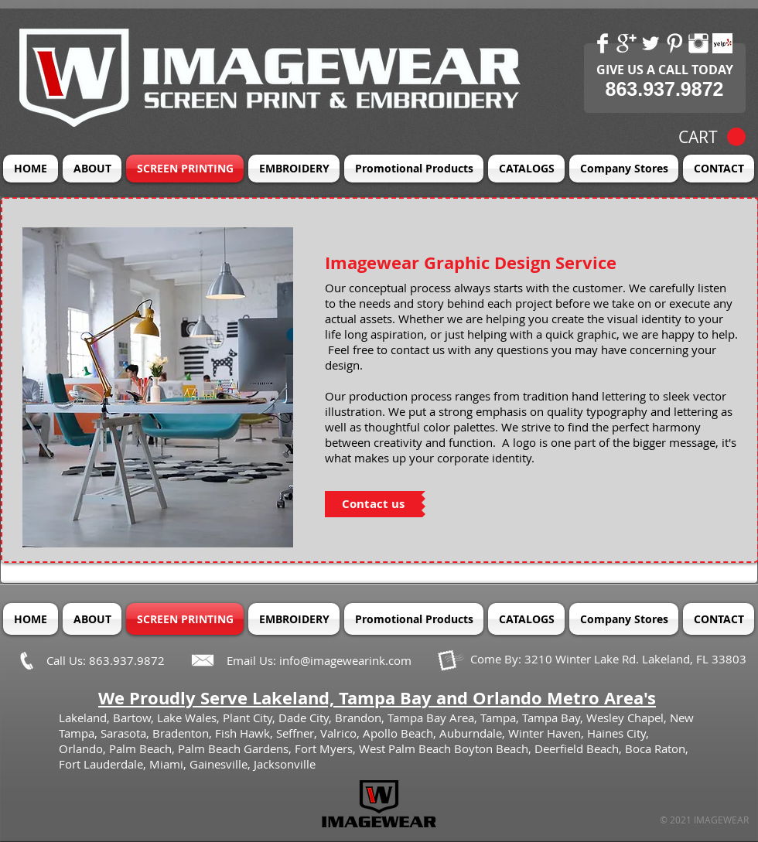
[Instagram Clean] (698, 43)
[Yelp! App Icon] (722, 43)
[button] (712, 137)
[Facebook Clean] (602, 43)
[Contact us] (373, 504)
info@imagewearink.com (345, 660)
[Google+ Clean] (626, 43)
